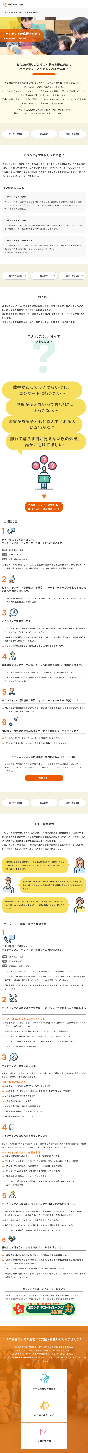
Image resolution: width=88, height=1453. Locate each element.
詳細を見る (42, 778)
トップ (7, 12)
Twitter (24, 1439)
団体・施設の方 (72, 134)
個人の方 (44, 134)
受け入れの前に (15, 134)
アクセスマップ (64, 1430)
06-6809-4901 (16, 550)
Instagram (24, 1445)
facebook (67, 1439)
